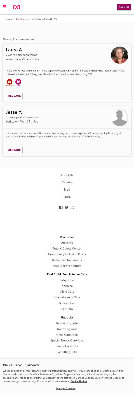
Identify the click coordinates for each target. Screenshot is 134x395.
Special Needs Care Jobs (67, 340)
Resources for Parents (67, 260)
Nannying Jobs (67, 329)
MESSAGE (14, 95)
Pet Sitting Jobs (67, 352)
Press (67, 196)
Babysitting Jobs (67, 323)
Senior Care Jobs (67, 346)
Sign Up (124, 7)
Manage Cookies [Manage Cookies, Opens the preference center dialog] (66, 388)
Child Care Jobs (67, 334)
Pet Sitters (21, 19)
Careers (67, 182)
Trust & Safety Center (67, 248)
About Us (67, 175)
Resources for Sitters (67, 265)
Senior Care (67, 303)
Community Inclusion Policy (67, 254)
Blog (67, 189)
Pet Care (67, 308)
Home (9, 19)
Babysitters (67, 280)
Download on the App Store (67, 222)
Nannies (67, 285)
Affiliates (67, 242)
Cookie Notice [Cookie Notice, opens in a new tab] (78, 381)
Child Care (67, 291)
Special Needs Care (67, 297)
